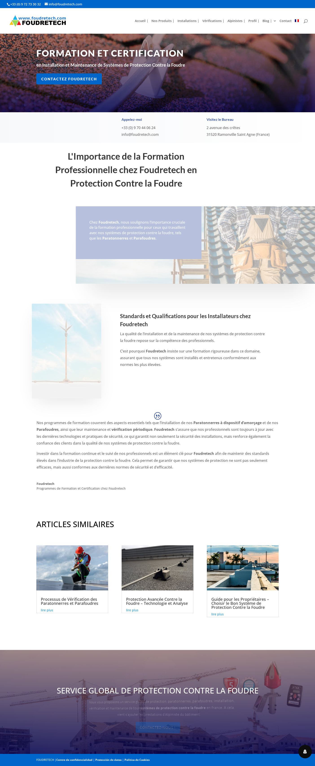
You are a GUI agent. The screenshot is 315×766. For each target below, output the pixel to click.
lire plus (47, 610)
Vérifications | (213, 21)
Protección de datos (108, 760)
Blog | (267, 21)
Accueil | (141, 21)
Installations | (188, 21)
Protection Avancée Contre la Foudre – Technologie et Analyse (157, 601)
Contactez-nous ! (158, 727)
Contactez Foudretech (69, 79)
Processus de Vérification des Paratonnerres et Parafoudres (69, 601)
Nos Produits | (162, 21)
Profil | (253, 21)
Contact (286, 21)
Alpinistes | (236, 21)
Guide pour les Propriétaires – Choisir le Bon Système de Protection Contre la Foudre (240, 603)
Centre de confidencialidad (74, 760)
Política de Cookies (137, 760)
